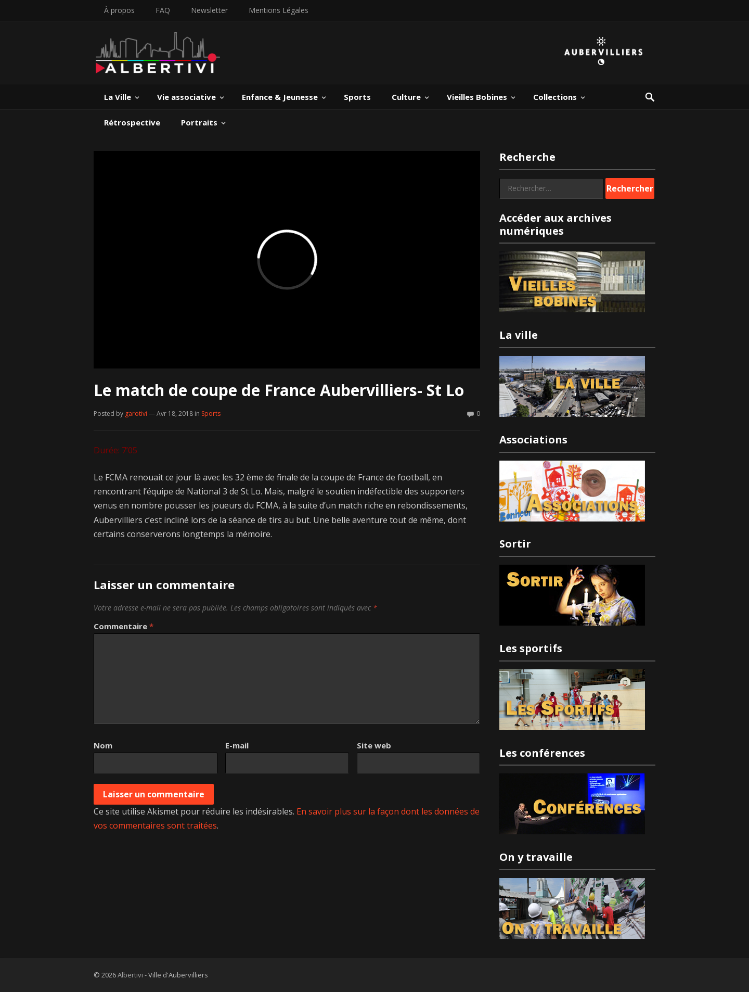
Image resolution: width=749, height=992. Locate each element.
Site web (374, 745)
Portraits (199, 122)
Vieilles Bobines (477, 97)
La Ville (117, 97)
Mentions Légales (278, 10)
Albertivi (130, 975)
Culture (406, 97)
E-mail (237, 745)
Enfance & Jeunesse (280, 97)
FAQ (163, 10)
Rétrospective (132, 122)
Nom (103, 745)
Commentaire (123, 626)
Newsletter (209, 10)
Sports (357, 97)
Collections (555, 97)
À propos (119, 10)
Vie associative (186, 97)
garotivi (136, 413)
